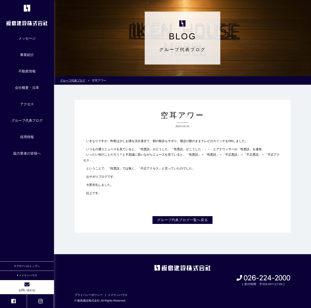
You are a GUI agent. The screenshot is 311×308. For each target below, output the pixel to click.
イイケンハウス (27, 275)
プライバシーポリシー (89, 295)
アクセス (27, 104)
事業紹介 (27, 55)
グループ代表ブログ (27, 120)
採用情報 (27, 137)
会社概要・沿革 (27, 87)
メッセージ (27, 38)
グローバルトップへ (27, 266)
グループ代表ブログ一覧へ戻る (182, 220)
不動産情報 (27, 71)
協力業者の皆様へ (27, 153)
